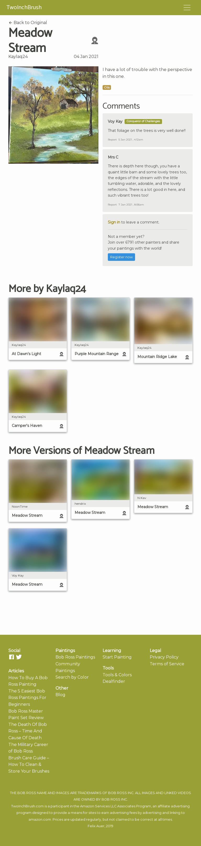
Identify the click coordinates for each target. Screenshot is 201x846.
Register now (121, 257)
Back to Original (27, 22)
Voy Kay (115, 121)
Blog (60, 694)
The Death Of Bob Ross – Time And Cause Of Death (27, 731)
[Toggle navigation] (187, 7)
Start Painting (117, 657)
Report (112, 139)
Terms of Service (167, 663)
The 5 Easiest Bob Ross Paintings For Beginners (27, 698)
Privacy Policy (164, 657)
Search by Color (72, 677)
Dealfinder (114, 681)
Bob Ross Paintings (75, 657)
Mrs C (113, 157)
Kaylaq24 (18, 56)
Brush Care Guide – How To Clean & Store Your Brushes (28, 764)
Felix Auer (96, 826)
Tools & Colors (117, 674)
